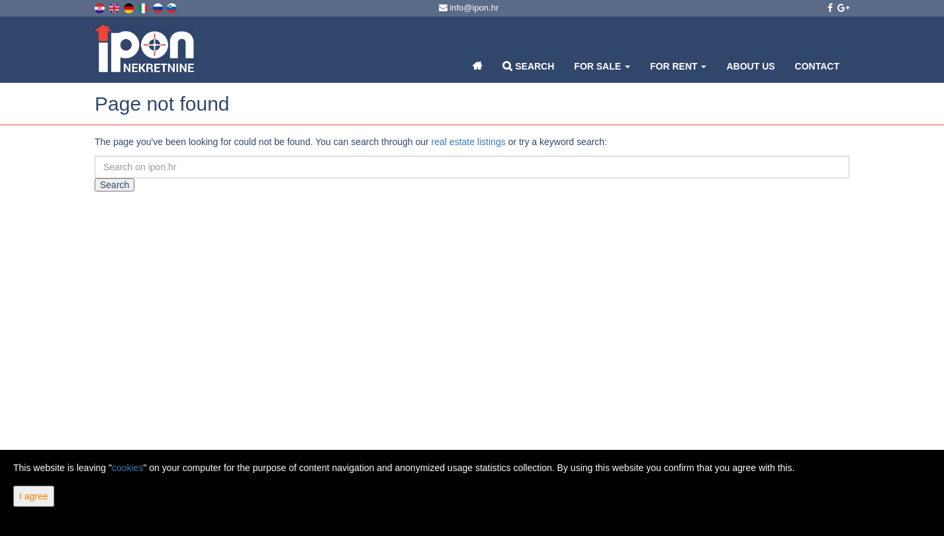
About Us (750, 66)
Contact (817, 66)
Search (528, 66)
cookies (127, 467)
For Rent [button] (678, 66)
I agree (33, 496)
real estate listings (469, 141)
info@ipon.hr (469, 8)
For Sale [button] (602, 66)
